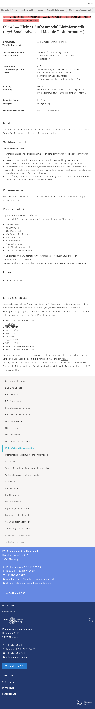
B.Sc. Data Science (13, 387)
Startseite (5, 10)
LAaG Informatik (12, 495)
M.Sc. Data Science (13, 421)
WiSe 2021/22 (11, 340)
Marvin (64, 358)
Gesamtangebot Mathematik (18, 535)
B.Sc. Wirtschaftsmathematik (18, 414)
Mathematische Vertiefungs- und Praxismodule (26, 454)
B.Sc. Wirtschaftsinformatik (17, 408)
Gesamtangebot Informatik (17, 528)
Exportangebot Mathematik (17, 515)
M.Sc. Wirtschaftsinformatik (17, 441)
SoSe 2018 (10, 323)
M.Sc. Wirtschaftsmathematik (79, 10)
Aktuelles (7, 676)
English (89, 3)
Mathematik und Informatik (22, 10)
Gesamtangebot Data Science (18, 521)
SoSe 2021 (10, 336)
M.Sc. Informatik (12, 428)
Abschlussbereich (13, 488)
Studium (40, 10)
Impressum (8, 606)
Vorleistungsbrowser (14, 542)
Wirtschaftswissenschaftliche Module (22, 475)
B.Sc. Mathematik (13, 401)
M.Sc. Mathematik (13, 434)
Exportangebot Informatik (17, 508)
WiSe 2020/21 (11, 333)
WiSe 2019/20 (11, 330)
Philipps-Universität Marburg (13, 620)
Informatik (10, 461)
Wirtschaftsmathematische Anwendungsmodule (27, 468)
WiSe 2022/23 (11, 343)
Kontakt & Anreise (15, 593)
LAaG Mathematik (13, 501)
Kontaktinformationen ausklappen (90, 621)
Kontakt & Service (15, 666)
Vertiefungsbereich (14, 481)
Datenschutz (9, 612)
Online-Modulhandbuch (56, 10)
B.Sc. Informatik (12, 394)
